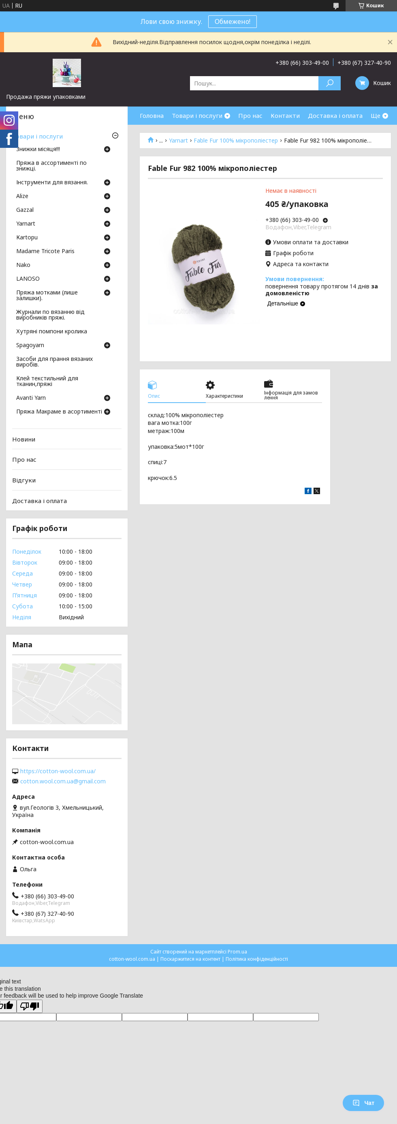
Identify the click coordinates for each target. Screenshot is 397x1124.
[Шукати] (329, 83)
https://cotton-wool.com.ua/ (58, 771)
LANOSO (28, 279)
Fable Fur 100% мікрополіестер (236, 140)
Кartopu (27, 238)
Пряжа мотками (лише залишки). (47, 296)
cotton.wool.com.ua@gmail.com (63, 781)
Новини (23, 439)
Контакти (285, 115)
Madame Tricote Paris (45, 251)
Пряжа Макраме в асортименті (59, 412)
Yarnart (178, 140)
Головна (152, 115)
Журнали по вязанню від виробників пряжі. (50, 315)
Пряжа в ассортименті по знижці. (51, 166)
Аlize (22, 196)
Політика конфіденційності (257, 959)
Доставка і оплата (335, 115)
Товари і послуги (197, 115)
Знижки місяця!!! (38, 149)
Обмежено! (232, 21)
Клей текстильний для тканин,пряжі (47, 381)
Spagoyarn (30, 345)
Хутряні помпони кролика (51, 331)
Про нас (250, 115)
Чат (363, 1103)
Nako (23, 265)
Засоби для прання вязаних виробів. (54, 362)
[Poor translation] (30, 1006)
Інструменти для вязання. (52, 182)
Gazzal (25, 210)
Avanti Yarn (31, 398)
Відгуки (24, 480)
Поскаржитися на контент (190, 959)
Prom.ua (237, 951)
